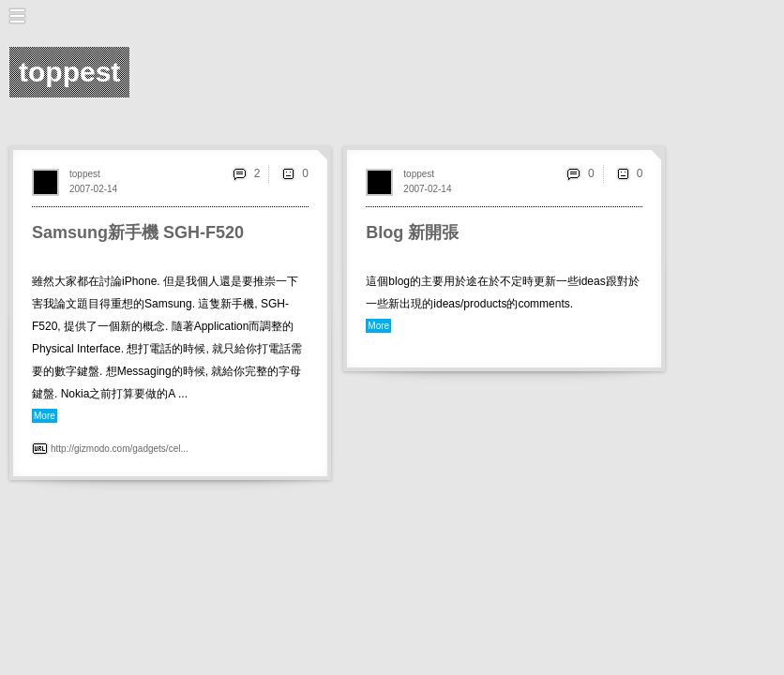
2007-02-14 (93, 189)
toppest (84, 174)
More (44, 416)
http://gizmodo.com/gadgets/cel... (119, 448)
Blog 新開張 (412, 232)
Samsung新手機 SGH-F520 (138, 232)
